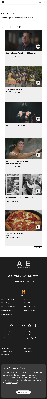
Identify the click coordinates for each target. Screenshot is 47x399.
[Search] (40, 2)
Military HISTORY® (29, 306)
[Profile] (44, 2)
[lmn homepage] (25, 276)
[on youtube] (23, 325)
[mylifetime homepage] (17, 276)
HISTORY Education (7, 299)
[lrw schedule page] (33, 282)
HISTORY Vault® (29, 299)
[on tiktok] (35, 325)
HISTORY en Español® (8, 306)
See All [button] (38, 248)
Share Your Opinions (30, 310)
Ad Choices (5, 354)
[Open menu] (7, 2)
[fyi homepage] (30, 276)
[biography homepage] (19, 282)
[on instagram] (29, 325)
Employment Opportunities (32, 338)
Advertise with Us (6, 332)
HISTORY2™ (27, 303)
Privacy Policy (28, 348)
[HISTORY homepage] (24, 293)
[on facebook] (11, 325)
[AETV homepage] (10, 276)
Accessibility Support (30, 332)
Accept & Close (24, 392)
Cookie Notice (28, 351)
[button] (38, 46)
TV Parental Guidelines (31, 335)
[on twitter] (17, 325)
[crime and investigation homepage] (28, 282)
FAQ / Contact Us (6, 314)
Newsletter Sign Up (7, 310)
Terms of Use (5, 348)
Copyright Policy (6, 351)
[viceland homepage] (36, 276)
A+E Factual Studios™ (8, 335)
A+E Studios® (5, 338)
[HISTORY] (3, 2)
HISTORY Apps (6, 303)
